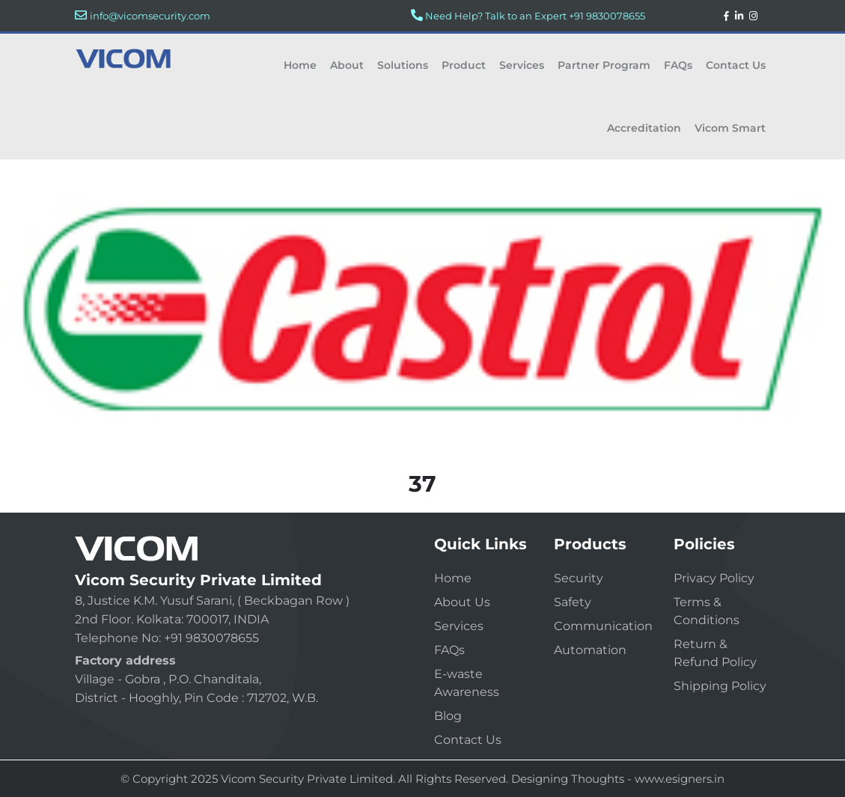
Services (521, 65)
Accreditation (644, 128)
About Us (462, 602)
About (347, 65)
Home (300, 65)
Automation (590, 650)
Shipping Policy (720, 686)
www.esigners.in (679, 779)
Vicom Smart (730, 128)
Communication (603, 626)
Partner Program (604, 65)
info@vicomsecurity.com (150, 16)
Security (578, 578)
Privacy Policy (714, 578)
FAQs (678, 65)
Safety (572, 602)
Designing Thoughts (567, 779)
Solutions (402, 65)
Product (464, 65)
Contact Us (736, 65)
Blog (448, 716)
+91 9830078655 (607, 16)
